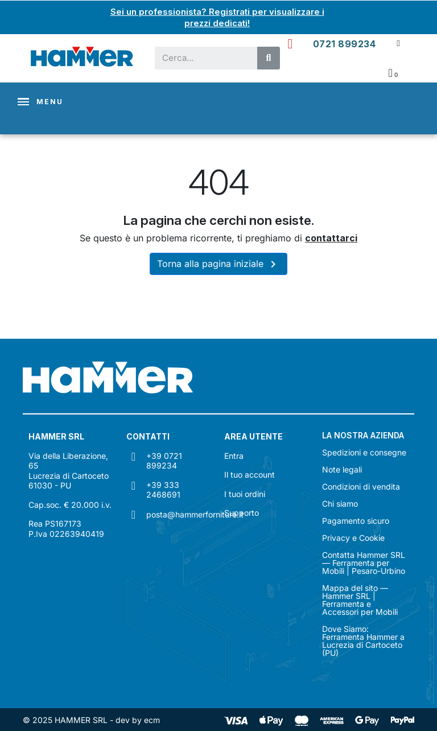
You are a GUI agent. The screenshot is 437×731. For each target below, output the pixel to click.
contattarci (331, 237)
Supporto (241, 513)
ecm (152, 719)
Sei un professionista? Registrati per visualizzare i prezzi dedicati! (217, 17)
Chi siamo (340, 504)
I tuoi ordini (244, 493)
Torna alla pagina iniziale (218, 264)
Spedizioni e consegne (364, 453)
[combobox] (200, 57)
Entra (234, 455)
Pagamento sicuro (355, 521)
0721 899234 (344, 43)
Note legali (342, 470)
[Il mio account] (398, 43)
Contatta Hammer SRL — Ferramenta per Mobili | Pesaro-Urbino (363, 563)
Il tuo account (249, 474)
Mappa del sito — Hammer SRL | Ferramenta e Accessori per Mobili (360, 600)
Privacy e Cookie (353, 538)
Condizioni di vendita (361, 487)
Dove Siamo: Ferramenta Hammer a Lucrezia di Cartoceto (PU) (363, 641)
